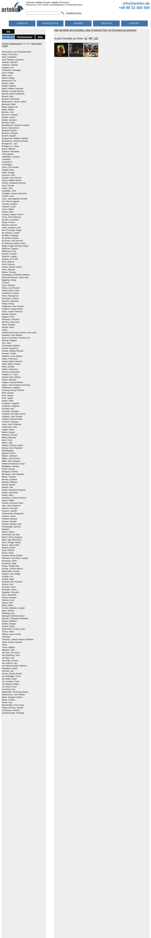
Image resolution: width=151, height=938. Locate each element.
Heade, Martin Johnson (12, 361)
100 (96, 38)
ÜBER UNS (106, 23)
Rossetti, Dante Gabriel (12, 555)
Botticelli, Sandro (9, 130)
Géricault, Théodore (10, 319)
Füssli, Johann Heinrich (12, 311)
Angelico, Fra (8, 67)
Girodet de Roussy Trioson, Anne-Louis (19, 332)
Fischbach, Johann (10, 298)
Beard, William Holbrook (12, 88)
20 (85, 38)
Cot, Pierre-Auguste (10, 201)
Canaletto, (6, 159)
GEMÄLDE (22, 23)
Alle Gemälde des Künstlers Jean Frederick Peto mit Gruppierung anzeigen (95, 30)
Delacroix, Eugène (10, 248)
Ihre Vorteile (43, 5)
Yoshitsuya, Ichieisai (11, 710)
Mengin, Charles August (12, 445)
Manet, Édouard (9, 437)
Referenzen (31, 5)
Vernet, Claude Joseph (12, 673)
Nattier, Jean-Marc (10, 492)
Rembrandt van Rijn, (11, 534)
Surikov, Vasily (8, 626)
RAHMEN (78, 23)
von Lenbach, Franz (10, 681)
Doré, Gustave (8, 264)
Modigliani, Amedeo (10, 466)
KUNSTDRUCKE (50, 23)
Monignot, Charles (10, 471)
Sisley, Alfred (7, 605)
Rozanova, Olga (9, 563)
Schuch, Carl (7, 584)
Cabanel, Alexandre (10, 151)
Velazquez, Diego (9, 668)
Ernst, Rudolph (8, 285)
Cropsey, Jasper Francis (12, 214)
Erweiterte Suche (74, 13)
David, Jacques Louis (11, 227)
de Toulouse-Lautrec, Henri (14, 243)
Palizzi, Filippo (8, 500)
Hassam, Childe (9, 353)
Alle (8, 31)
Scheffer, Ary (7, 576)
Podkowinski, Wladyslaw (13, 513)
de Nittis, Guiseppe (10, 235)
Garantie (43, 2)
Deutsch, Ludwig (9, 256)
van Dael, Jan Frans (11, 652)
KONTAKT (134, 23)
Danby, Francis (8, 222)
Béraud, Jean (8, 96)
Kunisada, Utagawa (10, 403)
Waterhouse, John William (13, 694)
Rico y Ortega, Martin (11, 542)
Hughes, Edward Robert (12, 382)
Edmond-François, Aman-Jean (15, 277)
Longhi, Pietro (8, 429)
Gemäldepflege (57, 5)
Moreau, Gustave (9, 479)
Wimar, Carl (7, 702)
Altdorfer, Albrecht (10, 62)
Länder (5, 46)
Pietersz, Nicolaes (10, 508)
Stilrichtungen (16, 43)
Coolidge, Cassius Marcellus (14, 193)
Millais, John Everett (11, 458)
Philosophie (60, 2)
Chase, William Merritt (11, 180)
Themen (5, 43)
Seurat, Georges (9, 597)
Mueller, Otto (7, 487)
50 (90, 38)
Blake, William (8, 109)
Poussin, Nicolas (9, 521)
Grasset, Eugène (9, 340)
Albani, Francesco (10, 54)
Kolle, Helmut (8, 395)
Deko (40, 37)
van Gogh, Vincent (10, 660)
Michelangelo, (8, 450)
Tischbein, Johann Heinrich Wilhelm (18, 639)
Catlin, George (8, 172)
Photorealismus (24, 37)
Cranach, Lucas (9, 206)
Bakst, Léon (7, 75)
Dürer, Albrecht (8, 269)
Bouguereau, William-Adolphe (15, 138)
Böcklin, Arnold (8, 117)
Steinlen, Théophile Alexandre (15, 618)
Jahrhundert (36, 43)
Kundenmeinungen (74, 5)
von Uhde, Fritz (8, 689)
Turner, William (8, 647)
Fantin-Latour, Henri (10, 290)
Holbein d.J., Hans (10, 374)
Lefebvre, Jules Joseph (12, 416)
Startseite (30, 2)
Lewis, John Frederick (11, 424)
